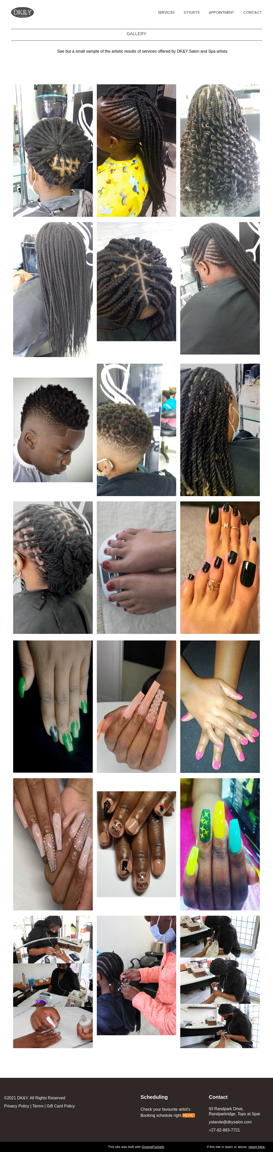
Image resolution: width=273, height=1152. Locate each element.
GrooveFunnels (153, 1147)
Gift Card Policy (61, 1106)
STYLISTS (192, 12)
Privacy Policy (16, 1106)
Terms (37, 1106)
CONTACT (252, 12)
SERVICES (166, 12)
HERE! (189, 1115)
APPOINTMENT (221, 12)
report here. (256, 1147)
